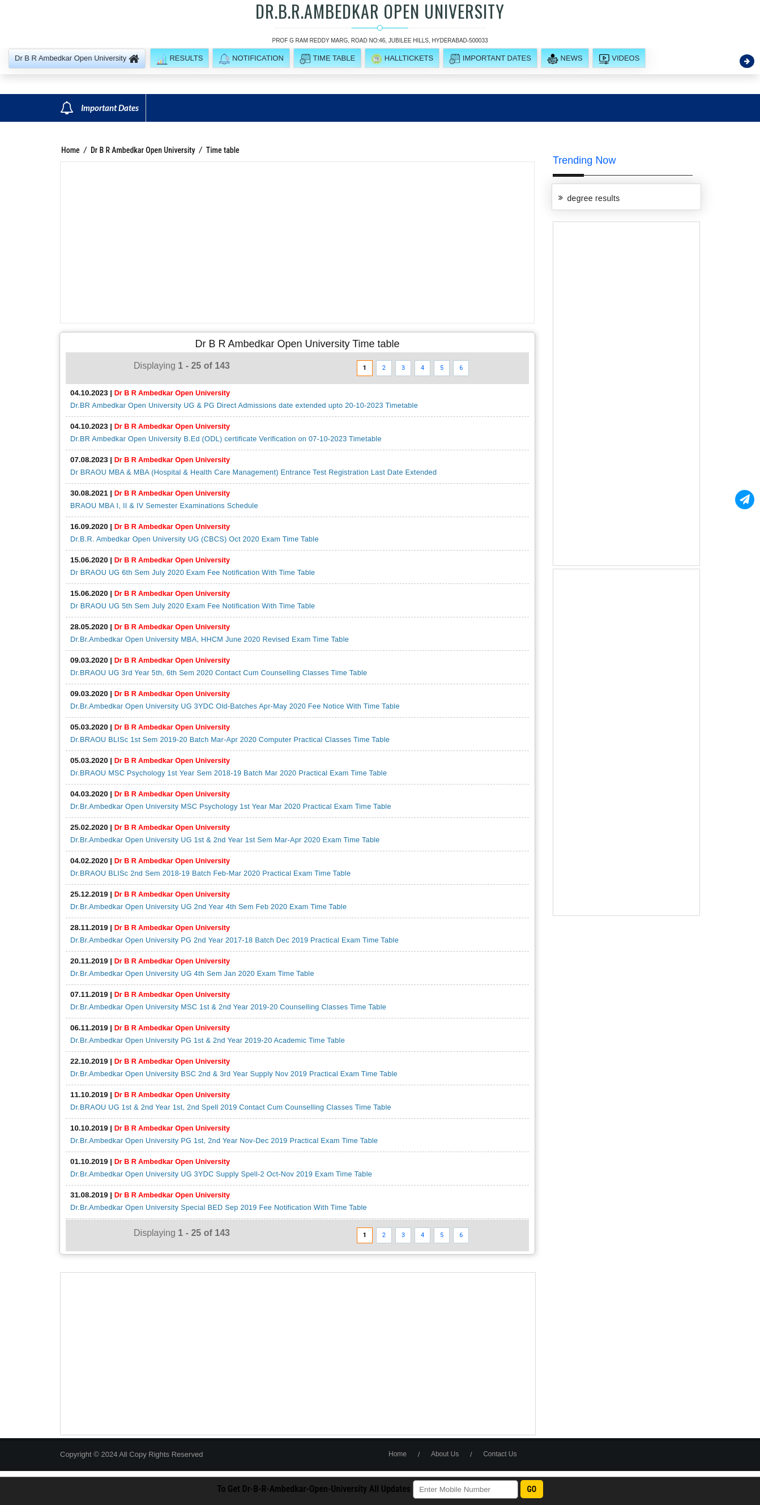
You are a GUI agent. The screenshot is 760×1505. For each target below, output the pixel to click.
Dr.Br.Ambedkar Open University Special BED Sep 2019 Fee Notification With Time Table (218, 1208)
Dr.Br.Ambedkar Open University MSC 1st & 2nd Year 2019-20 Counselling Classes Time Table (228, 1007)
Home (70, 150)
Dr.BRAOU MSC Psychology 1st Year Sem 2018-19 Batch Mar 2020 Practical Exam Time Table (228, 773)
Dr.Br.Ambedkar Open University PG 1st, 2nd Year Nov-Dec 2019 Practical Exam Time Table (224, 1141)
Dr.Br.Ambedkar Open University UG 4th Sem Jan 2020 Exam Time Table (192, 974)
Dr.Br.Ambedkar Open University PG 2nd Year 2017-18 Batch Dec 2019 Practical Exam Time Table (234, 940)
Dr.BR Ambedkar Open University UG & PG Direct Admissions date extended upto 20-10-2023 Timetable (244, 406)
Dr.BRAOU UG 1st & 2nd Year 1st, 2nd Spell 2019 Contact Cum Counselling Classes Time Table (230, 1107)
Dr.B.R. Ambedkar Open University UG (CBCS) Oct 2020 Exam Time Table (194, 539)
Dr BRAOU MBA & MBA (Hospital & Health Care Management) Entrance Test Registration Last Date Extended (253, 472)
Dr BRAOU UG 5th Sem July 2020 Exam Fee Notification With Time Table (192, 606)
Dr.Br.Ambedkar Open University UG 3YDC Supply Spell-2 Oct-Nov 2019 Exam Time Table (221, 1174)
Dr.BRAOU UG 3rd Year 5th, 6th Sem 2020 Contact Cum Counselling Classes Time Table (218, 673)
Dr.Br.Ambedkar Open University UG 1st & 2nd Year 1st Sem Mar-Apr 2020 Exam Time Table (225, 840)
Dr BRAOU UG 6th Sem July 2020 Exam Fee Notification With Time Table (192, 573)
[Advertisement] (297, 242)
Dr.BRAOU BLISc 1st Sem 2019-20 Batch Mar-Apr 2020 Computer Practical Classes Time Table (230, 740)
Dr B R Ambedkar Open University (143, 150)
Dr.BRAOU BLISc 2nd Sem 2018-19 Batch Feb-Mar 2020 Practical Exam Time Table (210, 873)
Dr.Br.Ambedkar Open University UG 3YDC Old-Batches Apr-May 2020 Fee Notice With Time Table (235, 706)
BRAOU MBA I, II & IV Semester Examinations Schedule (164, 506)
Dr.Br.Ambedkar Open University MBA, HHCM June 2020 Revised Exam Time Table (209, 639)
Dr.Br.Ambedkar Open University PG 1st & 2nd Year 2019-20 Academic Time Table (207, 1040)
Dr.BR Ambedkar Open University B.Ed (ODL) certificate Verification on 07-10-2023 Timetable (226, 439)
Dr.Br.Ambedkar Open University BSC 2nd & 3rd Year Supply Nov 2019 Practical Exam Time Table (234, 1074)
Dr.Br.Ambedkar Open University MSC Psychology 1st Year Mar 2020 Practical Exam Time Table (230, 807)
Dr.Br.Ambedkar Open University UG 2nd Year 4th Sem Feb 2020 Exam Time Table (208, 907)
